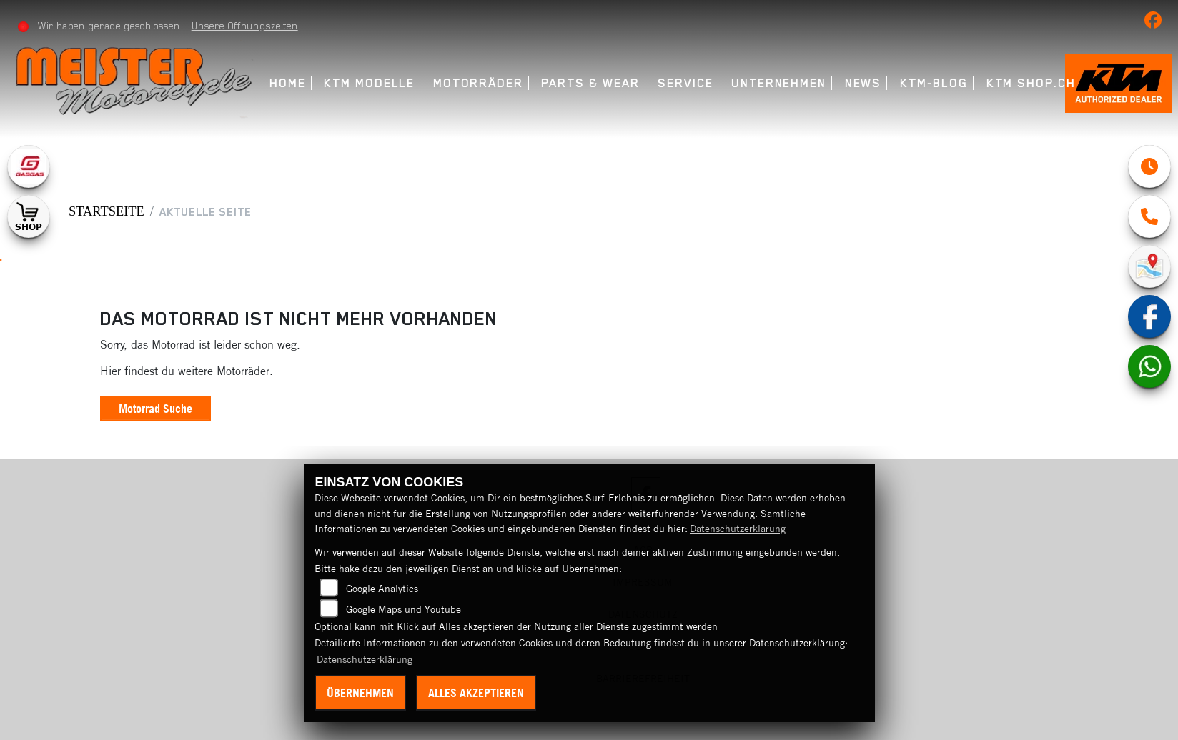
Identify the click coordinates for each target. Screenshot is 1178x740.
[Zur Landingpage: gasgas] (28, 166)
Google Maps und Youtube (403, 609)
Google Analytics (382, 588)
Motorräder (478, 83)
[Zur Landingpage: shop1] (28, 216)
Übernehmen (360, 693)
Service (685, 83)
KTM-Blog (934, 83)
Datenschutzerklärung (738, 528)
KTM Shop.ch (1031, 83)
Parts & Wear (590, 83)
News (863, 83)
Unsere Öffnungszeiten (245, 25)
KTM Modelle (369, 83)
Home (287, 83)
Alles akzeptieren (476, 693)
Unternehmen (778, 83)
